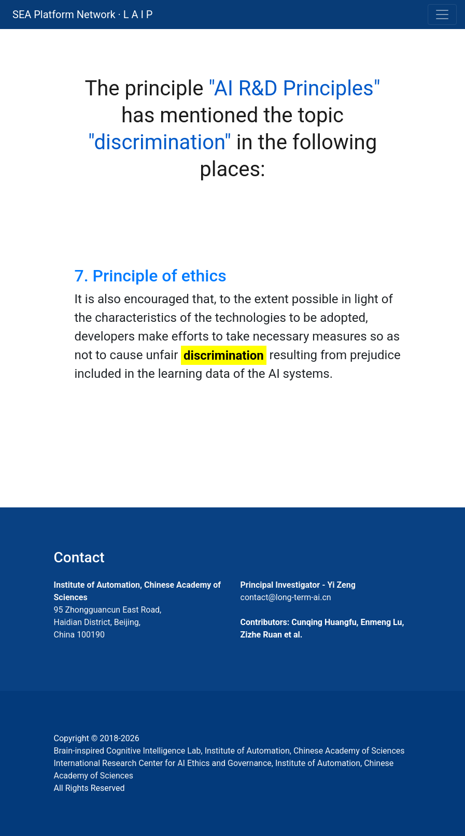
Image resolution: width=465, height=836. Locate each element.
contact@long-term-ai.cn (286, 597)
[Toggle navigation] (442, 14)
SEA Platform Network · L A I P (82, 14)
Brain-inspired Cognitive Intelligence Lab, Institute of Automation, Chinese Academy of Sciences (229, 751)
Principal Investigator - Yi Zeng (298, 585)
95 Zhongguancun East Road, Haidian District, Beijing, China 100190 (108, 622)
